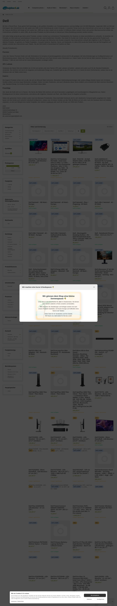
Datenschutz (20, 601)
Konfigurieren (100, 599)
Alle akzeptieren (95, 595)
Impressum (14, 601)
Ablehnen (89, 599)
